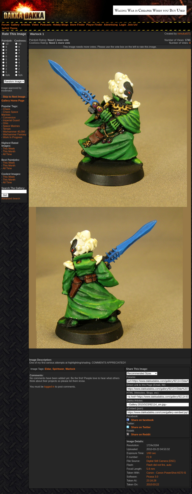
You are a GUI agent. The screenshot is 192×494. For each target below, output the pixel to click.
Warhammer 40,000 (14, 131)
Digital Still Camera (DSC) (161, 461)
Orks (5, 123)
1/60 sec (151, 453)
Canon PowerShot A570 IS (171, 472)
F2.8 (148, 457)
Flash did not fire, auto (158, 465)
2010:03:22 (152, 484)
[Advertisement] (110, 353)
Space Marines (11, 126)
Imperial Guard (11, 120)
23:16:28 (151, 480)
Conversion (9, 117)
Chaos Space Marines (9, 113)
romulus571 (184, 33)
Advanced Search (10, 198)
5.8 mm (150, 468)
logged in (49, 386)
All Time (7, 154)
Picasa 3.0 (152, 476)
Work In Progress (12, 137)
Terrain (7, 128)
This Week (9, 148)
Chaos (6, 109)
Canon (150, 472)
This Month (9, 151)
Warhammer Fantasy (14, 134)
